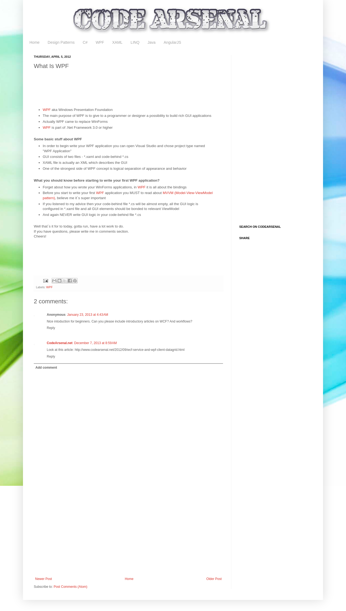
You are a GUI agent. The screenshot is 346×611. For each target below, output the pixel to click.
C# (85, 42)
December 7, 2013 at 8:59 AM (95, 343)
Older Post (214, 579)
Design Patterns (61, 42)
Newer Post (43, 579)
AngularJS (172, 42)
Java (152, 42)
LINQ (135, 42)
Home (34, 42)
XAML (117, 42)
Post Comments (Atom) (70, 587)
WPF (100, 42)
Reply (51, 328)
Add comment (46, 367)
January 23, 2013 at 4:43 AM (87, 315)
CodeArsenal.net (59, 343)
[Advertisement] (132, 86)
